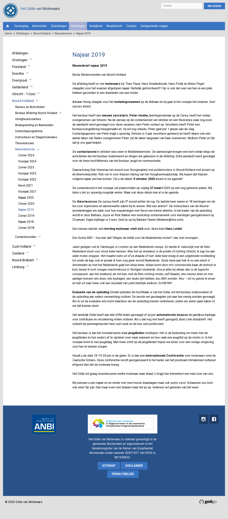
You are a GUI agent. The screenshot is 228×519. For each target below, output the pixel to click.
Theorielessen (24, 143)
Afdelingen (78, 26)
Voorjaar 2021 (27, 191)
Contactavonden (25, 237)
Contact (131, 26)
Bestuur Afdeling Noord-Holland (36, 113)
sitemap (109, 465)
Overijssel (19, 80)
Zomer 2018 (26, 228)
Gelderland (20, 87)
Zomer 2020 (26, 203)
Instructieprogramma (28, 131)
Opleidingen (59, 26)
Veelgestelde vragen (154, 26)
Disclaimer (134, 465)
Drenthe (18, 74)
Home (7, 26)
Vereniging (21, 26)
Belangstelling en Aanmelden (34, 125)
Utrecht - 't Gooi (23, 94)
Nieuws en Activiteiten (30, 107)
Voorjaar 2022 (27, 179)
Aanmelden (39, 26)
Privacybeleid (123, 474)
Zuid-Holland (21, 246)
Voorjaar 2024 (27, 161)
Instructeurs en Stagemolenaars (36, 137)
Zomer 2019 (26, 215)
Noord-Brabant (23, 260)
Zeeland (18, 253)
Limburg (18, 267)
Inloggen (214, 6)
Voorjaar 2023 (27, 173)
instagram (203, 419)
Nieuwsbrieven (63, 33)
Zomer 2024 (26, 155)
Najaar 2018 (26, 222)
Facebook (214, 419)
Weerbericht (114, 26)
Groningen (20, 60)
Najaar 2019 (83, 33)
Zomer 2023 (26, 167)
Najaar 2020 (26, 197)
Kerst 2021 (25, 185)
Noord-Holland (42, 33)
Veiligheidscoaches (28, 119)
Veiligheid (95, 26)
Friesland (19, 67)
